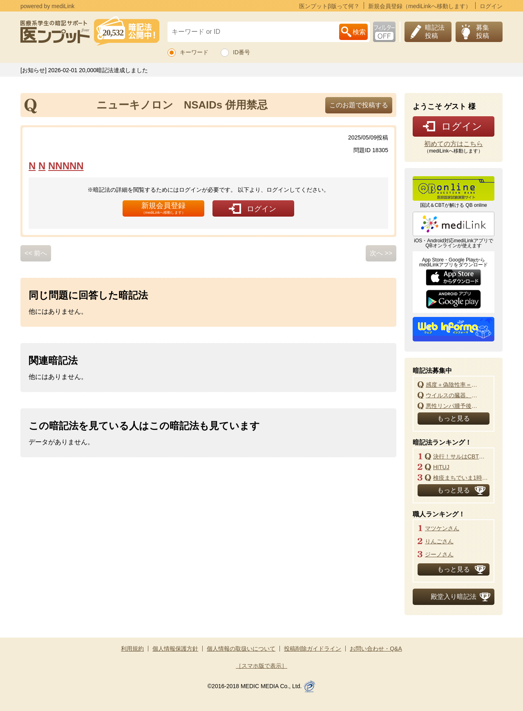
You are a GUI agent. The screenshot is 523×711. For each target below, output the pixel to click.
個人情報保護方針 (175, 648)
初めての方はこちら (453, 144)
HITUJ (441, 467)
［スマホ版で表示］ (261, 665)
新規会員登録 (163, 208)
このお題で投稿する (358, 105)
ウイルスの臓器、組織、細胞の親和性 (454, 395)
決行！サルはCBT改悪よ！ (461, 456)
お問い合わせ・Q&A (376, 648)
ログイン (491, 6)
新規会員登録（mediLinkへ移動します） (419, 6)
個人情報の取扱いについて (241, 648)
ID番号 (241, 52)
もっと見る (453, 418)
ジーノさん (439, 554)
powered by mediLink (47, 6)
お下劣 (384, 32)
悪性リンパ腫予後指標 (454, 406)
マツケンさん (442, 528)
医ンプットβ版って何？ (329, 6)
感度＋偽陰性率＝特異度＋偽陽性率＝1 (454, 384)
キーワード (194, 52)
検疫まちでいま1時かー (461, 477)
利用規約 (132, 648)
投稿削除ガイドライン (312, 648)
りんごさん (439, 541)
